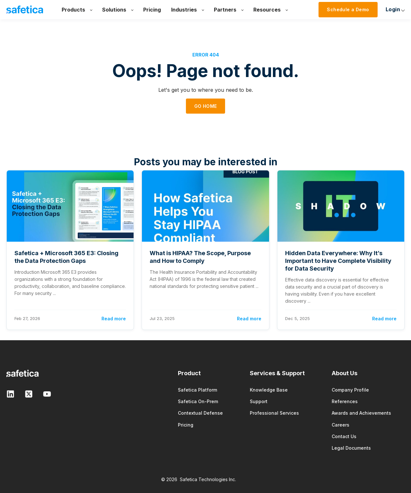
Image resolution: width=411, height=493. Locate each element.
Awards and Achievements (361, 413)
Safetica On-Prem (198, 401)
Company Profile (350, 390)
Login (328, 9)
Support (258, 401)
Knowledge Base (269, 390)
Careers (340, 425)
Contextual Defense (200, 413)
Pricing (185, 425)
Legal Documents (351, 448)
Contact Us (344, 436)
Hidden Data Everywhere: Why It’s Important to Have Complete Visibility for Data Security (338, 261)
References (345, 401)
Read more (113, 318)
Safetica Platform (197, 390)
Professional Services (274, 413)
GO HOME (205, 106)
